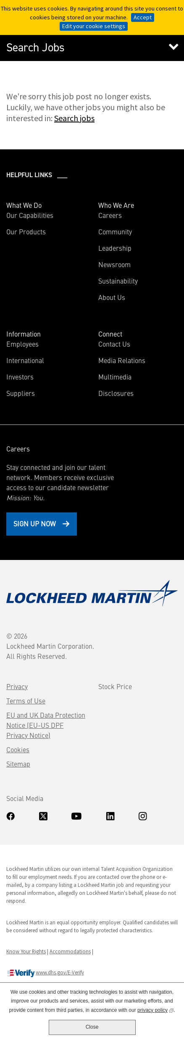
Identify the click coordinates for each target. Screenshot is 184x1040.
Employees (22, 343)
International (25, 360)
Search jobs (74, 118)
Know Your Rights (26, 951)
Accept (143, 17)
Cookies (17, 749)
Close (92, 1027)
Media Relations (121, 360)
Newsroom (114, 264)
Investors (32, 376)
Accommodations (70, 951)
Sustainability (118, 280)
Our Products (26, 231)
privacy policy (155, 1009)
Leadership (114, 247)
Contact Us (114, 343)
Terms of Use (25, 700)
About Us (111, 297)
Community (115, 231)
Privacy (17, 686)
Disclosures (116, 393)
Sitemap (18, 763)
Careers (110, 215)
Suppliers (20, 393)
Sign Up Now (34, 523)
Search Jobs (35, 47)
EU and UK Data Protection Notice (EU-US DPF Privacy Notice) (45, 725)
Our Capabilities (29, 215)
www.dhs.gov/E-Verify (45, 973)
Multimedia (114, 376)
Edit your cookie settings (93, 26)
